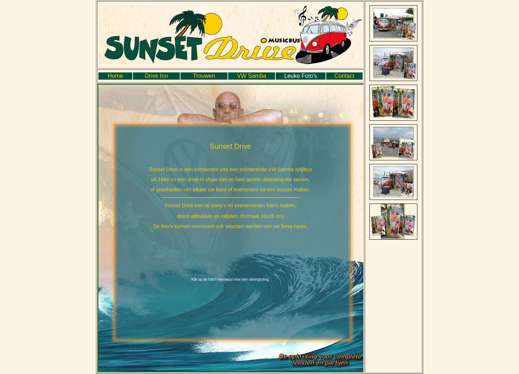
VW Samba (251, 76)
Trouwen (204, 76)
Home (115, 76)
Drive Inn (156, 76)
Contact (344, 76)
